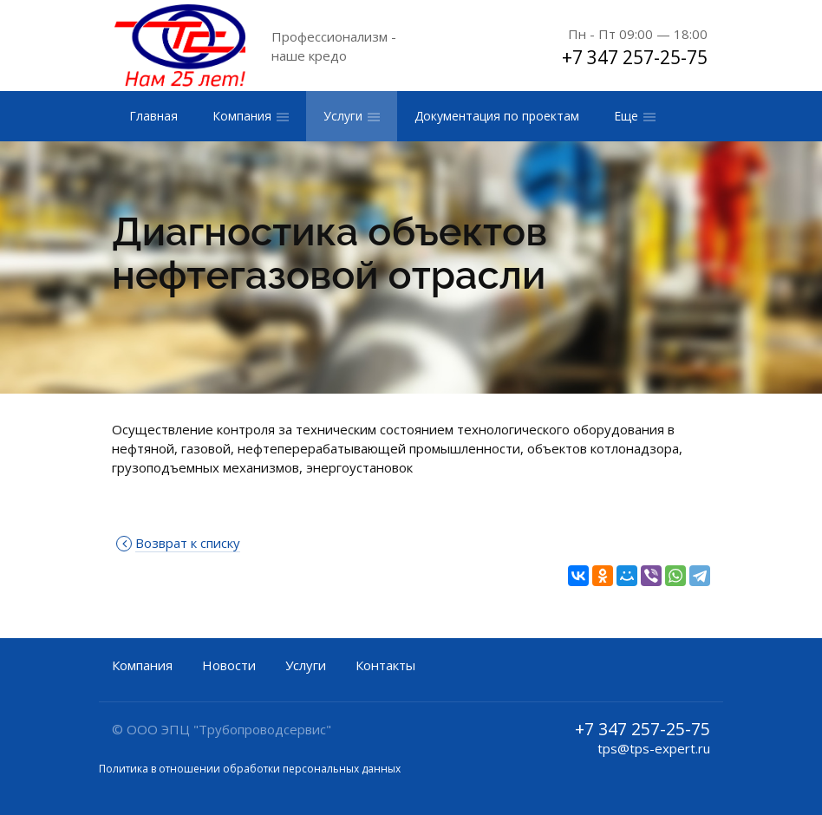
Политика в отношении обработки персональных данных (250, 768)
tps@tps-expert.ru (653, 748)
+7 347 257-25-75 (635, 57)
